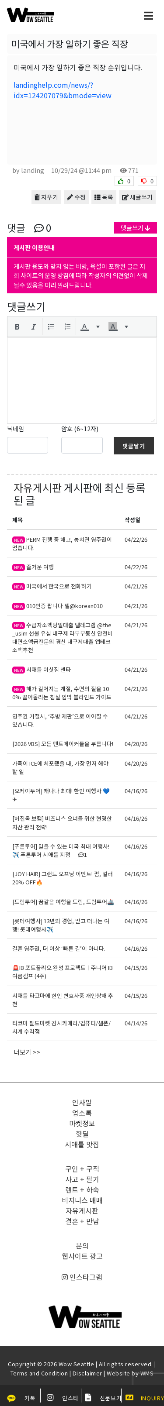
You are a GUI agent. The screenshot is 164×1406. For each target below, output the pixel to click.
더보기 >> (27, 1051)
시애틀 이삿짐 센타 (41, 669)
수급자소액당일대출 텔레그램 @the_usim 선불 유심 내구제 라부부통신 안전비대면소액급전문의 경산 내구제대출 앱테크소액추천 (62, 637)
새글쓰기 (137, 197)
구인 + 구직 (82, 1168)
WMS (147, 1373)
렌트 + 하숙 (82, 1189)
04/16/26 (136, 791)
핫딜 (82, 1133)
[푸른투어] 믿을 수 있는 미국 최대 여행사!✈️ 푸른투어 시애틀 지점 (60, 850)
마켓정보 (82, 1123)
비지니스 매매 (82, 1200)
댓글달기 (133, 446)
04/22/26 (136, 539)
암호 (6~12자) (79, 428)
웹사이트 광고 (82, 1256)
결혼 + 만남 (82, 1221)
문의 (82, 1245)
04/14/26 (136, 1023)
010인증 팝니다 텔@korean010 (57, 606)
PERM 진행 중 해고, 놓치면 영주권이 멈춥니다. (62, 543)
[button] (17, 326)
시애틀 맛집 (82, 1144)
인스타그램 (82, 1277)
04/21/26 (136, 586)
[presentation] (17, 326)
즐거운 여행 (33, 567)
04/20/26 (136, 743)
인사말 (82, 1102)
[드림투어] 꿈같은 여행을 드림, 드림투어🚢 (63, 901)
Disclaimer (87, 1373)
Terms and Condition (39, 1373)
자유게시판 (38, 487)
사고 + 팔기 (82, 1179)
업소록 (82, 1112)
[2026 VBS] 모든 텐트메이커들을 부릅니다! (62, 743)
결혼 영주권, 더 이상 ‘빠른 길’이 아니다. (58, 948)
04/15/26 (136, 967)
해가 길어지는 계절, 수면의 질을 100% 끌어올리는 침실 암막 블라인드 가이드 (62, 692)
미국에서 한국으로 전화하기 (52, 586)
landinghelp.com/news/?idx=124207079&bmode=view (63, 89)
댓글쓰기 (135, 227)
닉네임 (15, 428)
